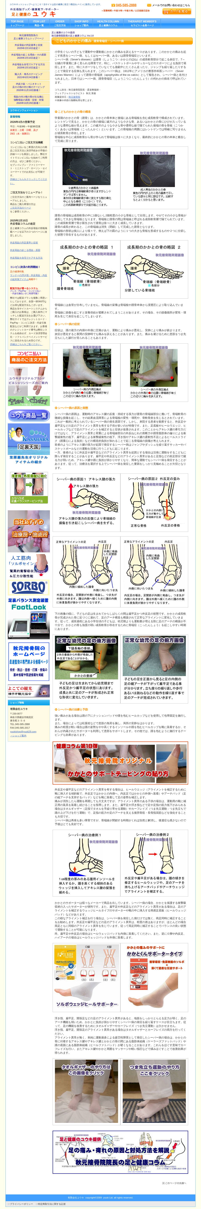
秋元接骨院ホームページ (29, 662)
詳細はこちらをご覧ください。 (26, 344)
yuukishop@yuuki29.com (23, 731)
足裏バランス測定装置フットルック (29, 618)
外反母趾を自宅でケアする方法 (26, 257)
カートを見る (177, 11)
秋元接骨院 (74, 97)
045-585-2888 (126, 5)
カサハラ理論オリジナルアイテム (29, 444)
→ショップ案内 (18, 735)
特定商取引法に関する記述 (52, 1204)
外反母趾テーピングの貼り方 (29, 488)
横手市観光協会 (29, 691)
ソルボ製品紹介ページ (29, 575)
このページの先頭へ (174, 1183)
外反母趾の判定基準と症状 (24, 242)
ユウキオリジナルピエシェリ (29, 386)
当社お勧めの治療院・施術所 (29, 531)
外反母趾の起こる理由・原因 (25, 250)
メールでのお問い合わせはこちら (171, 5)
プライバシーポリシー (21, 1204)
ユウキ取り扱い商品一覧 (29, 415)
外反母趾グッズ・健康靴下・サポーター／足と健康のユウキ (52, 13)
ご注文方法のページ (20, 207)
